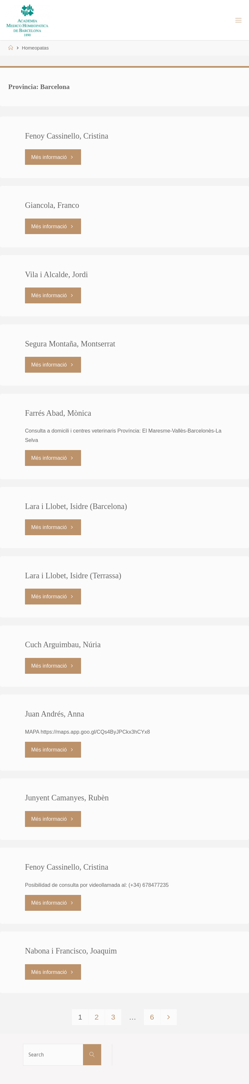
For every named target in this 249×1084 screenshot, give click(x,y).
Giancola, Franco (52, 205)
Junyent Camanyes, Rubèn (67, 797)
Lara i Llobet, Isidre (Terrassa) (73, 575)
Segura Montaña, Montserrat (70, 343)
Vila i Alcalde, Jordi (56, 274)
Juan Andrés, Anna (54, 713)
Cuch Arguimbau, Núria (63, 644)
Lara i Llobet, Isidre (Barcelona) (76, 506)
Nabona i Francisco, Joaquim (71, 950)
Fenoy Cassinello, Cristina (66, 135)
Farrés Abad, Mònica (58, 413)
